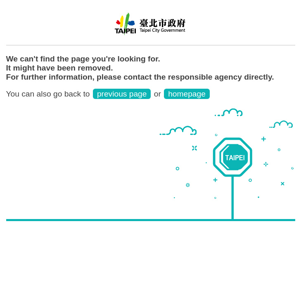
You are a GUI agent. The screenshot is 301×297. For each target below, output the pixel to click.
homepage (187, 94)
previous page (122, 94)
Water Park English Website (150, 27)
